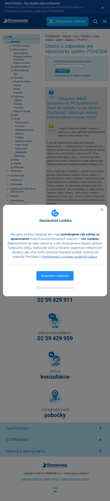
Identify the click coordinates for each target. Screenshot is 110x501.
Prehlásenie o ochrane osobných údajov (69, 257)
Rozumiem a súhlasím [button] (55, 276)
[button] (55, 287)
